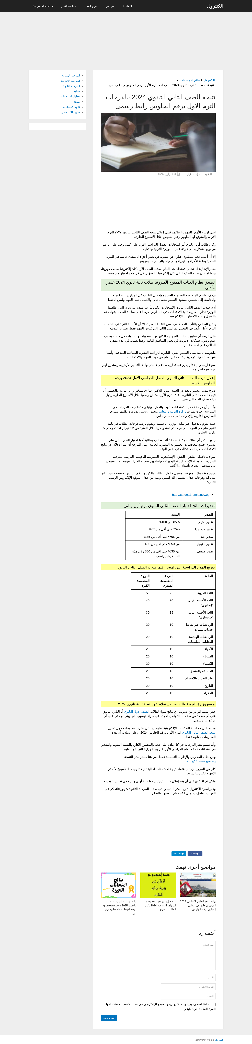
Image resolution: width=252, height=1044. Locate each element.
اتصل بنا (127, 6)
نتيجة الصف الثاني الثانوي (199, 732)
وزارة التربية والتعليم (172, 411)
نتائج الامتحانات (71, 106)
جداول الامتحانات (70, 96)
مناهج (77, 101)
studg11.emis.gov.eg (201, 761)
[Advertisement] (126, 39)
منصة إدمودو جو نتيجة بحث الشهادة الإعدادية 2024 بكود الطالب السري (160, 905)
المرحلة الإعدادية (70, 80)
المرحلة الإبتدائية (71, 75)
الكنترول (215, 6)
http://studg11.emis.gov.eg (190, 494)
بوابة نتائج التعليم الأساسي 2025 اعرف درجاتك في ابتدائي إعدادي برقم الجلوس (198, 905)
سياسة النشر (68, 6)
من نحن (110, 6)
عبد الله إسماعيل (197, 174)
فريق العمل (90, 6)
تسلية (77, 91)
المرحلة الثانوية (71, 86)
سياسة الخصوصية (43, 6)
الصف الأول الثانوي (136, 711)
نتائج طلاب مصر (71, 112)
